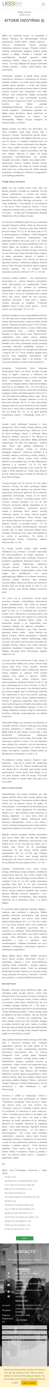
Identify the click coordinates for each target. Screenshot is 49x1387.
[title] (24, 1337)
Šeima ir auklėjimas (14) (18, 1221)
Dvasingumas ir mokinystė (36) (22, 1197)
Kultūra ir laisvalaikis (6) (19, 1185)
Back (24, 1238)
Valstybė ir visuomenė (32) (20, 1209)
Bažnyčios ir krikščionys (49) (21, 1181)
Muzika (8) (10, 1201)
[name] (24, 1327)
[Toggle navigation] (43, 4)
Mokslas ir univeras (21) (19, 1213)
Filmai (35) (10, 1177)
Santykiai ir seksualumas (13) (22, 1217)
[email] (24, 1332)
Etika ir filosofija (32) (17, 1229)
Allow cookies (29, 1383)
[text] (24, 1355)
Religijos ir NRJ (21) (15, 1193)
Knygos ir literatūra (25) (19, 1205)
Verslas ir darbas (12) (17, 1225)
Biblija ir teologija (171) (18, 1189)
